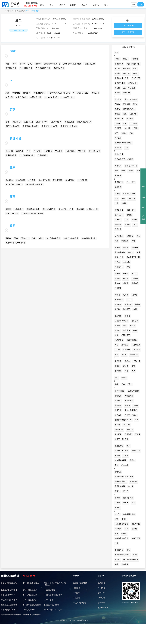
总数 (7, 93)
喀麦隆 (117, 278)
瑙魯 (133, 366)
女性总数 (16, 93)
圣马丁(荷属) (119, 391)
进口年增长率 (41, 122)
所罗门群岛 (129, 401)
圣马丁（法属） (131, 415)
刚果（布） (131, 210)
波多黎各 (133, 114)
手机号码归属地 (79, 603)
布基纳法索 (119, 119)
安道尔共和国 (120, 83)
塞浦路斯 (128, 434)
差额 (7, 122)
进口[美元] (16, 122)
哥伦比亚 (118, 229)
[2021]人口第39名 (128, 32)
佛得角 (124, 203)
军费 (16, 238)
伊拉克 (124, 533)
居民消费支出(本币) (49, 126)
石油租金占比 (89, 64)
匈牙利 (117, 507)
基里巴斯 (126, 262)
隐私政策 (101, 603)
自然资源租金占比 (43, 68)
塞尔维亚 (118, 405)
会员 (106, 5)
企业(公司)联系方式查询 (53, 610)
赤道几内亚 (119, 154)
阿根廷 (117, 93)
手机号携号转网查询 (9, 600)
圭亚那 (134, 220)
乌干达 (125, 491)
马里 (116, 354)
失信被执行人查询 (51, 605)
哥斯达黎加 (119, 210)
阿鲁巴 (135, 73)
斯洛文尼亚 (129, 396)
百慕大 (124, 133)
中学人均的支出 (12, 214)
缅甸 (135, 330)
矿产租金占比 (11, 68)
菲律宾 (117, 194)
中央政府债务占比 (71, 238)
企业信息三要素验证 (9, 605)
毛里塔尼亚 (125, 335)
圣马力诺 (126, 425)
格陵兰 (129, 215)
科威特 (125, 274)
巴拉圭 (117, 114)
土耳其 (125, 455)
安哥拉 (117, 88)
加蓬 (138, 252)
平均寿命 (9, 180)
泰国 (116, 465)
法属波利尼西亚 (129, 194)
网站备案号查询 (29, 610)
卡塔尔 (117, 283)
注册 (134, 4)
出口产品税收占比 (53, 238)
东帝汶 (130, 170)
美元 (7, 64)
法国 (116, 203)
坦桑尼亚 (124, 465)
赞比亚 (117, 559)
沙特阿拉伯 (119, 429)
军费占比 (25, 238)
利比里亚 (128, 304)
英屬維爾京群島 (129, 514)
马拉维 (117, 350)
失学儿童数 (18, 209)
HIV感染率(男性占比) (34, 184)
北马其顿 (118, 99)
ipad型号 (76, 593)
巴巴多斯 (133, 123)
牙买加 (124, 519)
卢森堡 (129, 300)
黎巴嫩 (117, 309)
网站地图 (101, 598)
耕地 (28, 151)
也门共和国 (136, 524)
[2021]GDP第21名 (128, 26)
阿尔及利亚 (136, 78)
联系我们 (101, 576)
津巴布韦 (135, 247)
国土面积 (9, 151)
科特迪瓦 (135, 278)
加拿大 (125, 247)
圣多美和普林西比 (121, 439)
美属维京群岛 (132, 340)
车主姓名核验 (49, 590)
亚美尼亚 (118, 529)
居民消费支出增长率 (69, 126)
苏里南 (117, 425)
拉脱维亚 (126, 309)
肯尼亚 (134, 274)
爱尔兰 (117, 73)
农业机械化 (42, 155)
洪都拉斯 (124, 241)
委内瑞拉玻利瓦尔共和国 (124, 477)
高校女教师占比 (49, 209)
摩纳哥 (117, 325)
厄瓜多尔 (118, 187)
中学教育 (80, 209)
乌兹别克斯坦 (120, 486)
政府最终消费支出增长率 (15, 243)
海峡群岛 (130, 236)
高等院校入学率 (33, 209)
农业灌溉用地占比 (27, 155)
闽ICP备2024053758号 (81, 620)
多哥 (116, 170)
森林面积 (19, 151)
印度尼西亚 (136, 538)
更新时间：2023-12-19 (18, 30)
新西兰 (117, 498)
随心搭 (96, 5)
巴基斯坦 (126, 104)
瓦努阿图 (133, 481)
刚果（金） (119, 215)
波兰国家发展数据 (32, 11)
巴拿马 (117, 109)
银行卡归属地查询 (30, 590)
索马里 (135, 405)
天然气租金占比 (26, 68)
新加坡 (117, 503)
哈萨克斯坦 (119, 236)
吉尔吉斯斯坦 (120, 252)
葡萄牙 (124, 377)
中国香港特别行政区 (122, 555)
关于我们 (101, 588)
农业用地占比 (11, 155)
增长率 (22, 64)
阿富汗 (117, 59)
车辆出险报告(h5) (8, 610)
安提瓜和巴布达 (129, 88)
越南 (116, 52)
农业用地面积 (94, 151)
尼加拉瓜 (136, 361)
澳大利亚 (126, 73)
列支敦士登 (119, 300)
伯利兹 (135, 128)
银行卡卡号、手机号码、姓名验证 (55, 584)
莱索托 (137, 304)
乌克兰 (117, 491)
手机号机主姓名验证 (31, 583)
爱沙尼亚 (126, 93)
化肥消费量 (70, 151)
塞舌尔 (127, 405)
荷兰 (116, 241)
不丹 (126, 147)
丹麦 (123, 170)
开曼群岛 (118, 288)
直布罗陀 (124, 564)
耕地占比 (37, 151)
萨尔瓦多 (118, 434)
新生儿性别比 (39, 93)
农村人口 (95, 93)
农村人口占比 (21, 97)
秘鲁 (116, 335)
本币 (14, 64)
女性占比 (26, 93)
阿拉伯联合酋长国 (133, 64)
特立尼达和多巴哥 (121, 451)
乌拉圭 (130, 486)
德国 (138, 170)
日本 (123, 384)
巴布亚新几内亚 (129, 109)
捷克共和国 (119, 257)
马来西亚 (126, 350)
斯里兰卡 (118, 410)
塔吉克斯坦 (136, 451)
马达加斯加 (136, 345)
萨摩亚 (137, 434)
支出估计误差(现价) (52, 64)
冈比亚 (127, 224)
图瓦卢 (132, 460)
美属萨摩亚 (134, 354)
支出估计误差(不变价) (72, 64)
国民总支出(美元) (84, 122)
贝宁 (116, 133)
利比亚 (125, 295)
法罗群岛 (131, 198)
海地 (133, 241)
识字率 (8, 209)
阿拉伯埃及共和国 (121, 78)
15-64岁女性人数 (51, 97)
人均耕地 (48, 151)
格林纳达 (118, 220)
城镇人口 (9, 97)
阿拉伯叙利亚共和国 (122, 69)
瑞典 (116, 384)
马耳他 (124, 354)
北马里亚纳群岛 (131, 99)
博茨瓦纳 (118, 138)
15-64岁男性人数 (68, 97)
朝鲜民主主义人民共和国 (124, 159)
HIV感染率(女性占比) (14, 184)
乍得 (116, 564)
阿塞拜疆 (135, 59)
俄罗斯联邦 (119, 182)
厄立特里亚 (131, 182)
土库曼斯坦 (119, 446)
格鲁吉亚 (118, 224)
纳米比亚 (118, 371)
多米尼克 (118, 175)
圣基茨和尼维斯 (131, 410)
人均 (30, 64)
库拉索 (125, 278)
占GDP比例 (69, 122)
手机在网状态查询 (30, 595)
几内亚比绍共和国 (133, 257)
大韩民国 (118, 166)
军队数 (8, 238)
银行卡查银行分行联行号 (11, 615)
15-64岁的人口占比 (80, 93)
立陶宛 (134, 295)
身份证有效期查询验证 (32, 615)
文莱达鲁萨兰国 (121, 481)
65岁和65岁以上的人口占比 (59, 93)
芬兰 (116, 198)
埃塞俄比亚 (119, 64)
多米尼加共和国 (131, 166)
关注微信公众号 (129, 576)
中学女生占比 (92, 209)
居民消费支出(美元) (30, 126)
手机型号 (76, 598)
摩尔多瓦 (135, 321)
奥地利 (125, 59)
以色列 (117, 514)
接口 (51, 5)
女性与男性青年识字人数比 (32, 214)
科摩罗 (125, 283)
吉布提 (130, 252)
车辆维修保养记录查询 (53, 595)
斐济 (123, 198)
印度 (116, 543)
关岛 (126, 220)
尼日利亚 (118, 361)
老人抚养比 (70, 180)
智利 (128, 550)
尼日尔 (127, 361)
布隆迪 (117, 104)
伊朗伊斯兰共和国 (121, 538)
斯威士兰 (130, 429)
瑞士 (130, 384)
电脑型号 (76, 588)
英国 (116, 533)
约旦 (126, 529)
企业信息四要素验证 (9, 590)
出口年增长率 (55, 122)
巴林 (125, 123)
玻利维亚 (118, 147)
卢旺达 (117, 295)
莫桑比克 (126, 330)
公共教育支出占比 (66, 209)
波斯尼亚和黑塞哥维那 (123, 143)
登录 (140, 4)
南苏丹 (117, 366)
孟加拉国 (124, 345)
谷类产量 (81, 151)
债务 (34, 238)
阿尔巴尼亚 (132, 83)
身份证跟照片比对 (8, 595)
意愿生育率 (57, 180)
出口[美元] (28, 122)
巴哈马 (117, 123)
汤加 (128, 446)
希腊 (133, 503)
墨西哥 (127, 316)
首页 (42, 5)
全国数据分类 (19, 11)
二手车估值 (48, 600)
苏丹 (136, 420)
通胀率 (38, 64)
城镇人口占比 (35, 97)
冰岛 (135, 104)
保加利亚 (130, 119)
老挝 (135, 309)
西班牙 (125, 503)
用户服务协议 (103, 608)
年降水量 (58, 151)
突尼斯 (117, 455)
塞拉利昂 (118, 396)
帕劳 (116, 377)
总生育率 (31, 180)
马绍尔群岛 (119, 340)
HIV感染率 (20, 180)
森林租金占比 (59, 68)
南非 (126, 371)
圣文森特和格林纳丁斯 (123, 420)
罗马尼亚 (118, 304)
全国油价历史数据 (80, 583)
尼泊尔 (125, 366)
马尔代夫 (136, 350)
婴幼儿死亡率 (44, 180)
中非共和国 (119, 550)
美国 (116, 345)
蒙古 (125, 325)
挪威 (133, 371)
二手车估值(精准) (29, 600)
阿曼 (135, 69)
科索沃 (117, 274)
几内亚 (117, 262)
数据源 (73, 5)
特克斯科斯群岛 (121, 460)
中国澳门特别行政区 (130, 559)
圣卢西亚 (118, 415)
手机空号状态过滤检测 (32, 605)
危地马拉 (118, 472)
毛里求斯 (118, 316)
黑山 (138, 236)
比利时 (127, 128)
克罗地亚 (135, 283)
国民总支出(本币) (12, 126)
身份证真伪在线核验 (9, 583)
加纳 (128, 267)
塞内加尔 (118, 401)
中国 (135, 555)
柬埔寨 (117, 247)
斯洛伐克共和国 (133, 391)
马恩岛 (132, 325)
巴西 (131, 133)
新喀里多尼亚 (128, 498)
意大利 (134, 529)
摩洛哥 (117, 330)
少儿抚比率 (82, 180)
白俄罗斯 (118, 128)
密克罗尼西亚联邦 (121, 321)
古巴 (135, 224)
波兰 (125, 114)
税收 (41, 238)
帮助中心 (101, 593)
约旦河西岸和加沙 (121, 524)
